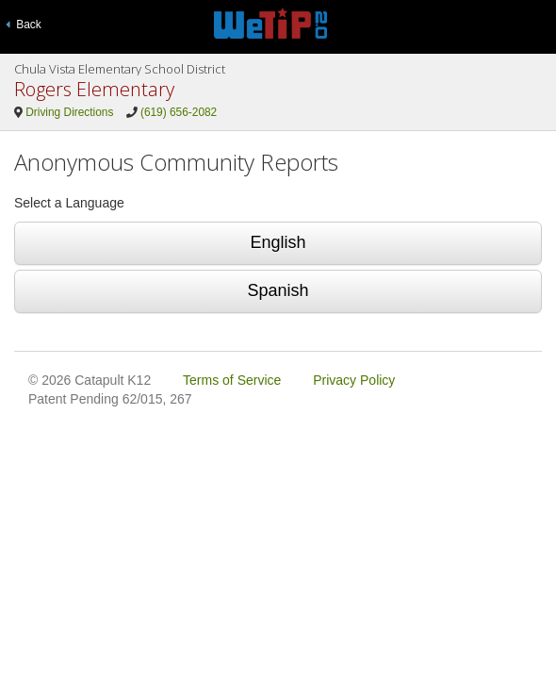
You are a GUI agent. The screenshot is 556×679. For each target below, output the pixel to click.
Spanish (277, 290)
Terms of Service (232, 380)
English (277, 242)
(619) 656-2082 (178, 112)
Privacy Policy (354, 380)
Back (23, 24)
